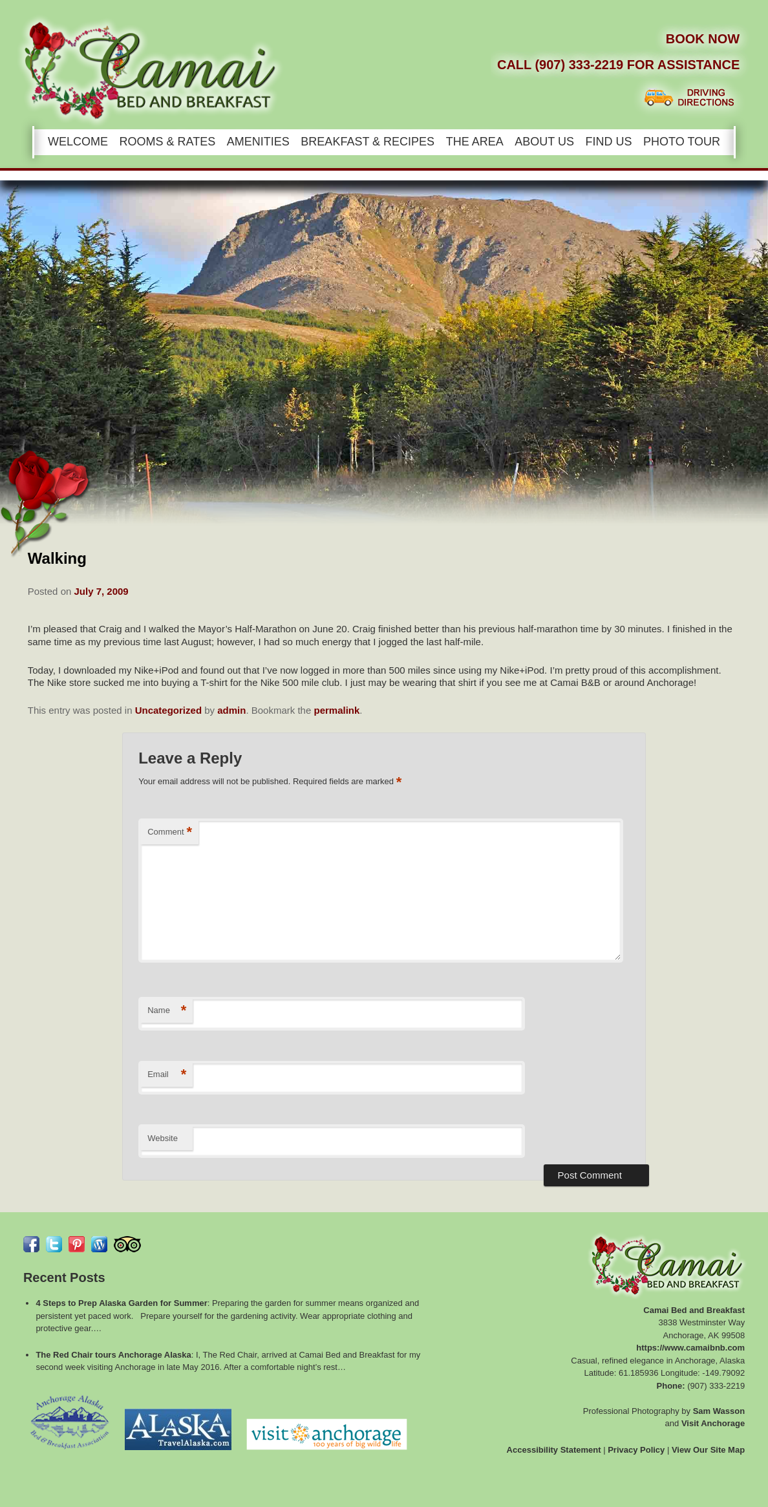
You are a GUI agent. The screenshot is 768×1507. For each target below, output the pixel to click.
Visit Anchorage (713, 1423)
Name (166, 1010)
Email (166, 1074)
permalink (336, 710)
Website (162, 1138)
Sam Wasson (719, 1411)
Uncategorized (168, 710)
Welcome (78, 141)
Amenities (258, 141)
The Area (475, 141)
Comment (169, 832)
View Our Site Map (708, 1450)
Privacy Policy (636, 1450)
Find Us (609, 141)
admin (231, 710)
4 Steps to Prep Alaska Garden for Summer (121, 1303)
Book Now (703, 39)
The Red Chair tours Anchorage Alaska (113, 1355)
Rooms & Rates (168, 141)
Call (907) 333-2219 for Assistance (618, 65)
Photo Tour (681, 141)
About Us (544, 141)
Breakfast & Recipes (367, 141)
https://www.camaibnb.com (690, 1347)
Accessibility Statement (554, 1450)
